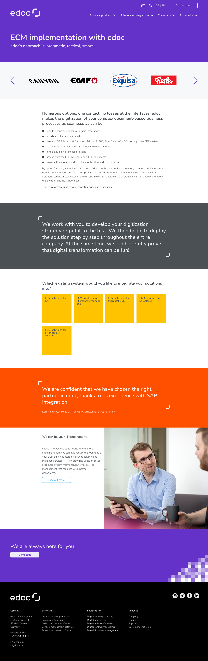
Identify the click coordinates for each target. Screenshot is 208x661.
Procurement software (53, 620)
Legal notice (16, 645)
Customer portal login (140, 627)
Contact (132, 620)
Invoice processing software (56, 616)
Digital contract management (101, 627)
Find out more (57, 480)
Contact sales (183, 5)
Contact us (25, 554)
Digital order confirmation (100, 623)
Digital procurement (97, 620)
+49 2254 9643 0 (19, 636)
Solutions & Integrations (134, 15)
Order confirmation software (56, 623)
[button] (12, 81)
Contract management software (58, 627)
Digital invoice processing (100, 616)
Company (133, 616)
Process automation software (56, 630)
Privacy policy (17, 642)
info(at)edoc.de (18, 632)
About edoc (186, 15)
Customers (164, 15)
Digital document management (102, 630)
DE (157, 5)
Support (133, 623)
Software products (100, 15)
